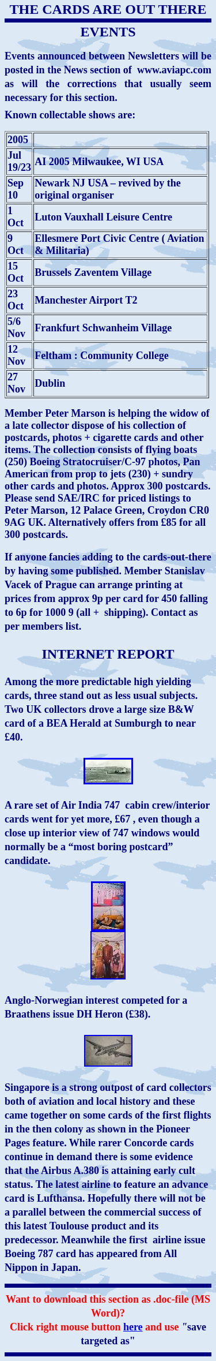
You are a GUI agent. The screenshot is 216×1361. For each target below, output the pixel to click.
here (133, 1327)
